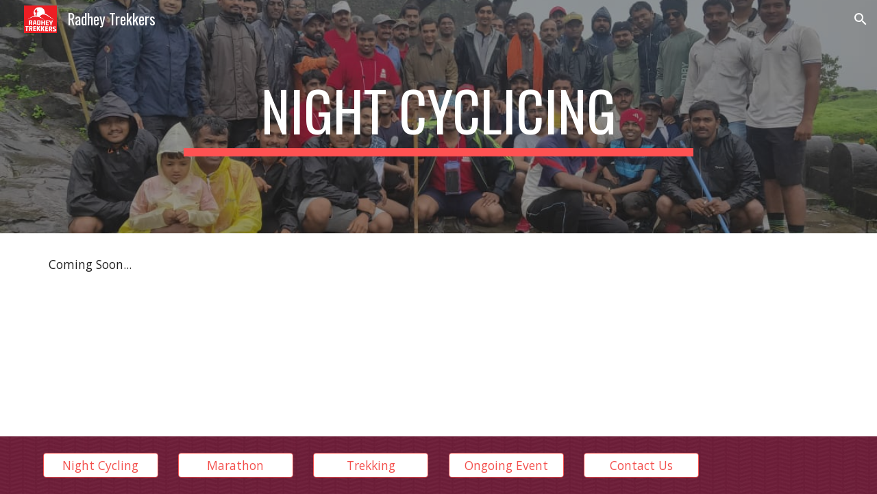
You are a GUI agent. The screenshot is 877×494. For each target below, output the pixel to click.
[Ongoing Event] (506, 465)
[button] (860, 19)
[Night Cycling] (101, 465)
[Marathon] (236, 465)
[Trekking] (371, 465)
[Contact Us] (641, 465)
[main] (438, 116)
